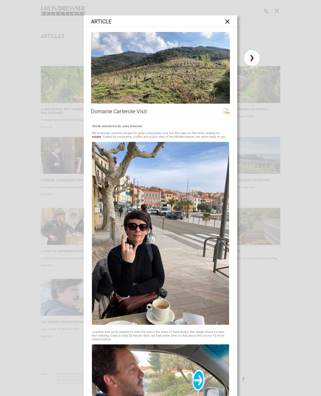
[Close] (227, 21)
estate (96, 137)
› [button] (252, 58)
